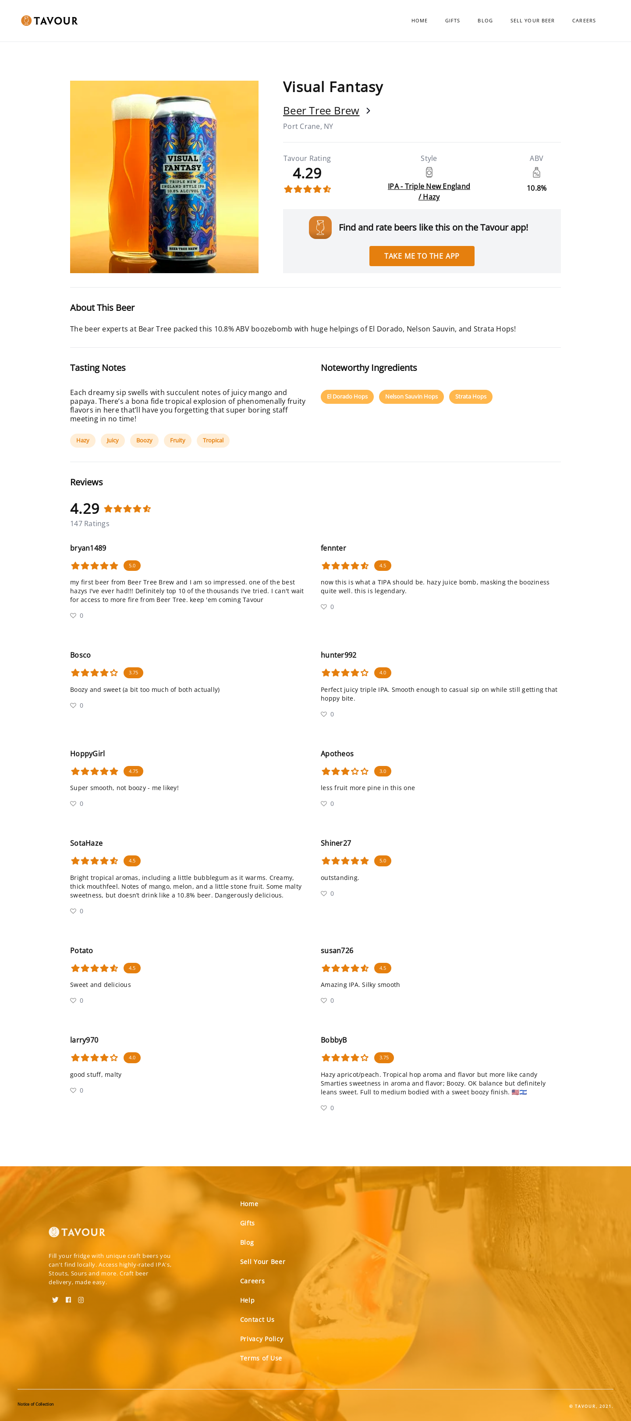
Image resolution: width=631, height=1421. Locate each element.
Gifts (453, 20)
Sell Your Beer (532, 20)
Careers (584, 20)
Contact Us (257, 1319)
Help (247, 1300)
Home (419, 20)
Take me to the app (422, 256)
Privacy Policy (262, 1339)
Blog (485, 20)
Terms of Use (261, 1358)
